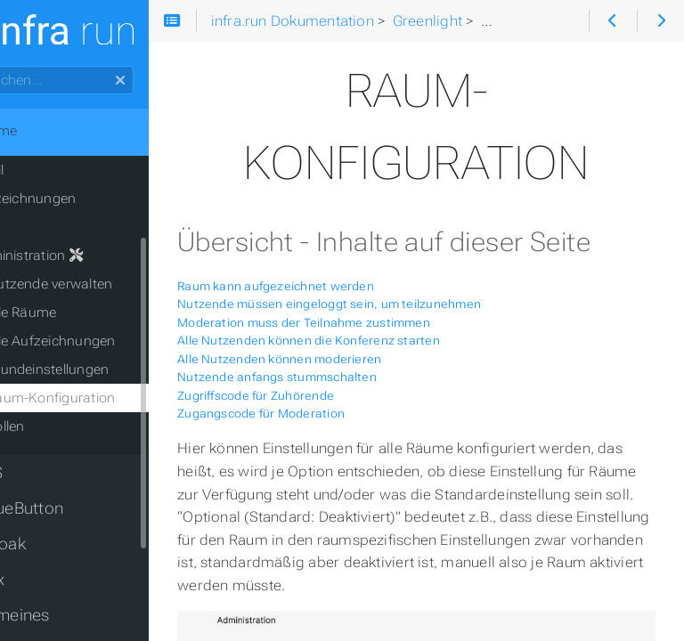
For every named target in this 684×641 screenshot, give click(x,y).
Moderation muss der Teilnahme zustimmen (359, 363)
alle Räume (77, 312)
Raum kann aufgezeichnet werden (331, 327)
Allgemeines (60, 615)
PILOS (36, 473)
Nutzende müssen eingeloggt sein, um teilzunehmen (385, 346)
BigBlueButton (66, 508)
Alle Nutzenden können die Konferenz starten (364, 382)
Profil (44, 170)
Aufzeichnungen (80, 199)
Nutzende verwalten (105, 284)
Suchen (15, 66)
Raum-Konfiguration (107, 398)
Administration (83, 255)
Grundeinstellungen (104, 369)
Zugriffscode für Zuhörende (311, 436)
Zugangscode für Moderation (317, 455)
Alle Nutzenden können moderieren (335, 400)
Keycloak (48, 544)
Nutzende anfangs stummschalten (333, 419)
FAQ (41, 227)
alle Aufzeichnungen (107, 341)
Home (43, 131)
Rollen (61, 426)
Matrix (37, 579)
